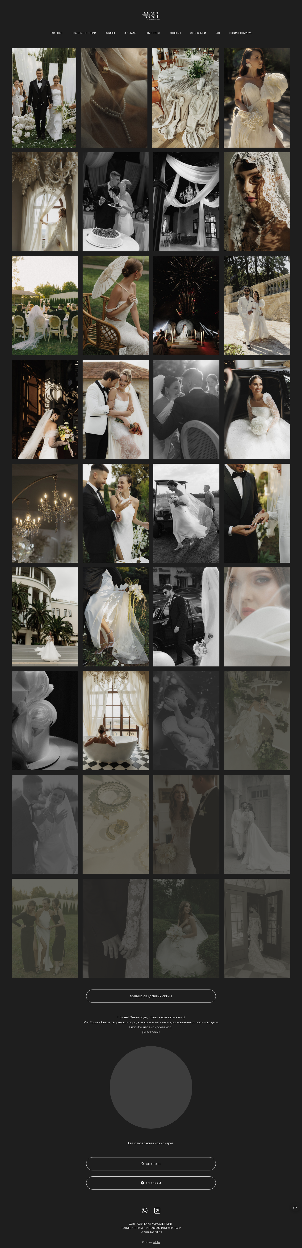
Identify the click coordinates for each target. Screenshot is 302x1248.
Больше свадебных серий (151, 1002)
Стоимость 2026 (240, 33)
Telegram (151, 1188)
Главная (56, 33)
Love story (153, 33)
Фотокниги (198, 33)
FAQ (217, 33)
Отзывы (175, 33)
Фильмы (130, 33)
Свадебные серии (84, 33)
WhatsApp (151, 1169)
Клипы (110, 33)
